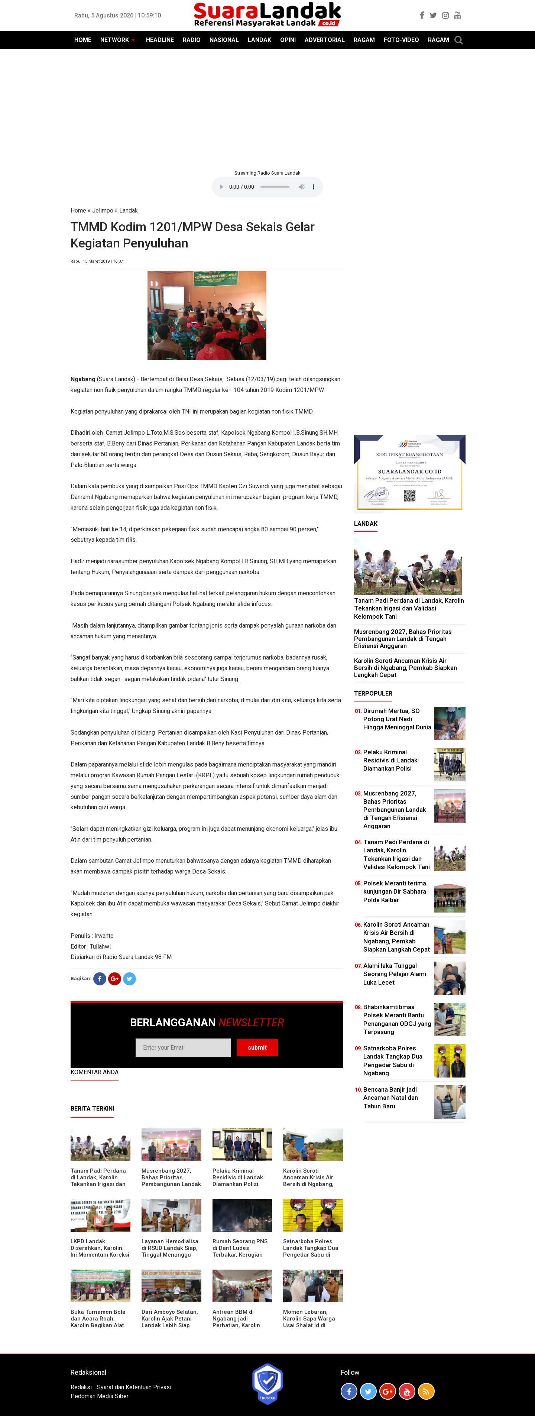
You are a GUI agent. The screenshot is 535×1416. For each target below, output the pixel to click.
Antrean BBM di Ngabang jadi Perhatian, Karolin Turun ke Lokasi (236, 1322)
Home (78, 210)
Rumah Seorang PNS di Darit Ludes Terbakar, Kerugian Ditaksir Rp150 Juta (240, 1251)
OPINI (288, 39)
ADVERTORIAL (325, 39)
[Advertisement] (267, 108)
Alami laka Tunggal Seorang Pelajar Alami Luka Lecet (394, 974)
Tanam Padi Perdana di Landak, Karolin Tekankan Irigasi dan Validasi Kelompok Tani (98, 1184)
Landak (128, 210)
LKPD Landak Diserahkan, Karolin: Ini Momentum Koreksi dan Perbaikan (100, 1251)
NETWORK (114, 39)
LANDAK (259, 39)
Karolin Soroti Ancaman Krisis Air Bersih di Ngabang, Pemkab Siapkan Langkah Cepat (308, 1184)
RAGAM (364, 39)
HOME (82, 39)
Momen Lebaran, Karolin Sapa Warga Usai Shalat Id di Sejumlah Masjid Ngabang (309, 1325)
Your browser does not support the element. (267, 187)
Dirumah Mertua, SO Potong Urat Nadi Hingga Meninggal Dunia (397, 719)
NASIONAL (224, 39)
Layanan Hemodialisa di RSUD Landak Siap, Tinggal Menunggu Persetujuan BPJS (170, 1251)
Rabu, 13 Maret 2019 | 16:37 (97, 261)
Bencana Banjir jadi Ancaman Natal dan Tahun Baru (390, 1097)
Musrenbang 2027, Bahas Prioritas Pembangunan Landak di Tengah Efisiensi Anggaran (171, 1184)
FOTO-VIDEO (401, 39)
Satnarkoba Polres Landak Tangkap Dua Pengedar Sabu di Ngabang (310, 1251)
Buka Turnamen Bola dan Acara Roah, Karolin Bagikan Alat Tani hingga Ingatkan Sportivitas (98, 1325)
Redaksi (81, 1387)
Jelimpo (102, 210)
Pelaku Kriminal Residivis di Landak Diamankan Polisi (238, 1177)
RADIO (192, 39)
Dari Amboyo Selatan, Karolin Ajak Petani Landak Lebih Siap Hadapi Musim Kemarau (170, 1325)
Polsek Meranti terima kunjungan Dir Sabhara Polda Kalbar (394, 891)
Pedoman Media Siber (100, 1396)
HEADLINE (160, 39)
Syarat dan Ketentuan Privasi (134, 1387)
